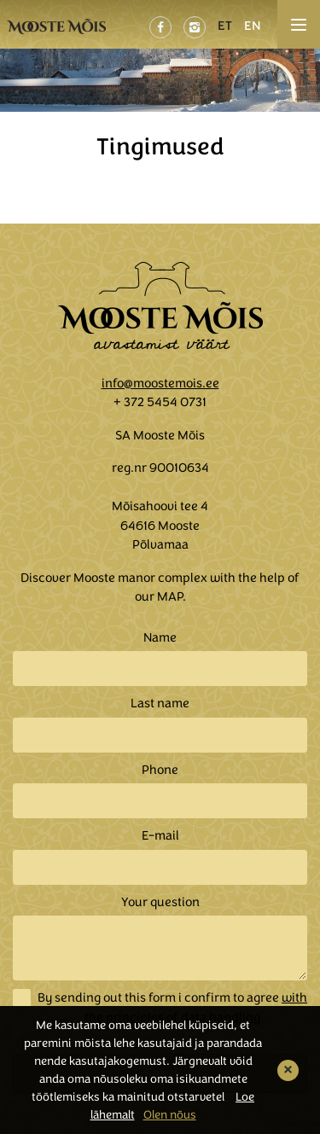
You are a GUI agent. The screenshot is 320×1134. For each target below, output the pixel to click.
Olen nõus (169, 1115)
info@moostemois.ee (160, 383)
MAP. (171, 596)
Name (160, 637)
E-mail (160, 835)
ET (225, 25)
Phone (160, 769)
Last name (160, 703)
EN (252, 25)
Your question (160, 901)
